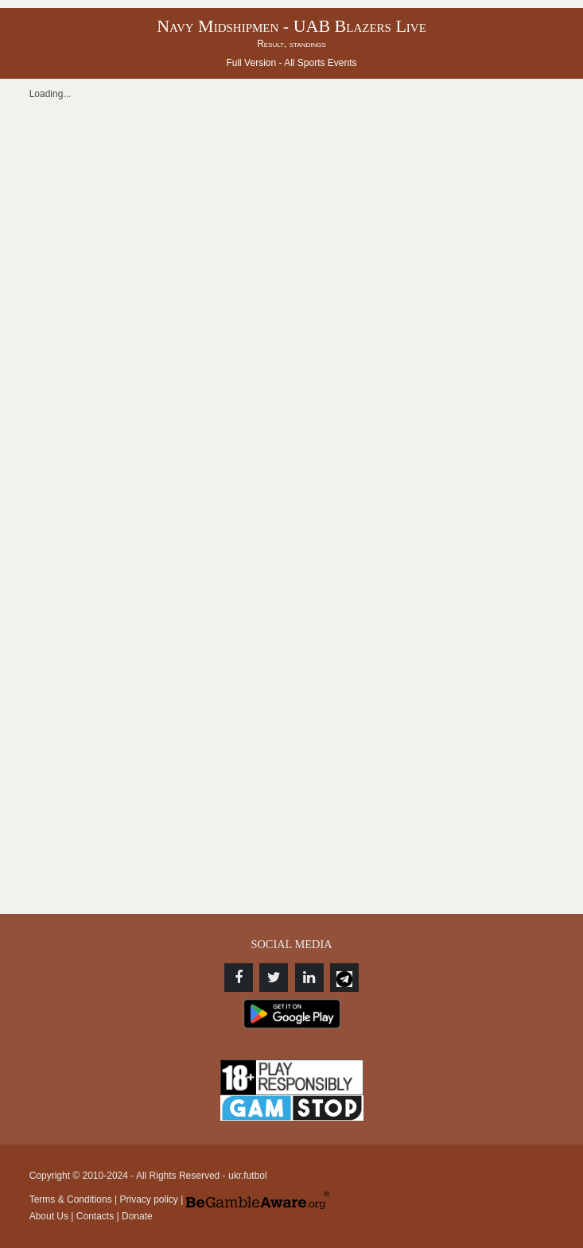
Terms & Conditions (70, 1199)
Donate (137, 1216)
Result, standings (291, 43)
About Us (48, 1216)
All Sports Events (320, 62)
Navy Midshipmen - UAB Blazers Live (291, 26)
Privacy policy (149, 1199)
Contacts (95, 1216)
